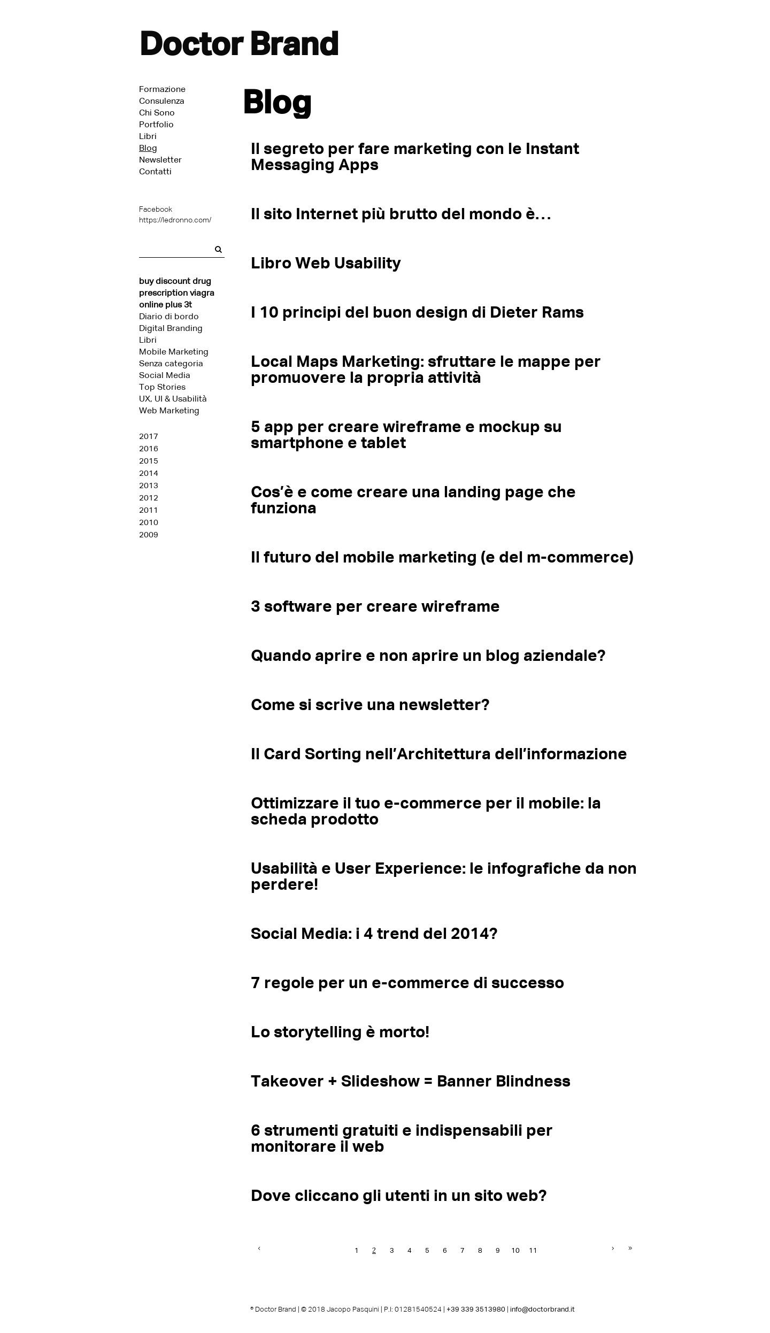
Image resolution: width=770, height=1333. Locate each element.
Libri (148, 340)
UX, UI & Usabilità (173, 399)
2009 (148, 535)
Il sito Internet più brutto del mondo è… (401, 214)
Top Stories (162, 387)
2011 (148, 510)
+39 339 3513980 (475, 1309)
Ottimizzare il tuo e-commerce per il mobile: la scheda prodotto (426, 811)
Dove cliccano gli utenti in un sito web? (398, 1195)
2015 (148, 461)
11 (533, 1250)
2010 (148, 522)
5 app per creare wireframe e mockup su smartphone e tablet (406, 434)
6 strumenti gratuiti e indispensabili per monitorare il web (402, 1138)
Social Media (164, 375)
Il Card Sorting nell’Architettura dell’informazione (439, 754)
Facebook (155, 209)
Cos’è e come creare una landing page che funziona (413, 500)
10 (515, 1250)
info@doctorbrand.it (542, 1309)
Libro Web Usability (326, 263)
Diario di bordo (169, 316)
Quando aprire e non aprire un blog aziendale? (428, 655)
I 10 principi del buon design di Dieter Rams (417, 312)
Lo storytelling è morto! (340, 1032)
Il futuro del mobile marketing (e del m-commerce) (442, 557)
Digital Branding (171, 328)
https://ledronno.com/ (175, 220)
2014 (148, 473)
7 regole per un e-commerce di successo (407, 982)
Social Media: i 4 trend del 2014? (374, 933)
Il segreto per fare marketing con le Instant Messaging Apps (415, 156)
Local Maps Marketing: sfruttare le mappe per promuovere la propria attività (426, 369)
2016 (148, 448)
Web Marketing (169, 410)
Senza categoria (171, 363)
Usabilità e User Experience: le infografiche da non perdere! (444, 876)
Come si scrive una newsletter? (370, 704)
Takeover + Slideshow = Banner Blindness (411, 1081)
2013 (148, 485)
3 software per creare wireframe (375, 606)
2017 (148, 436)
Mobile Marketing (174, 351)
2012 (148, 498)
